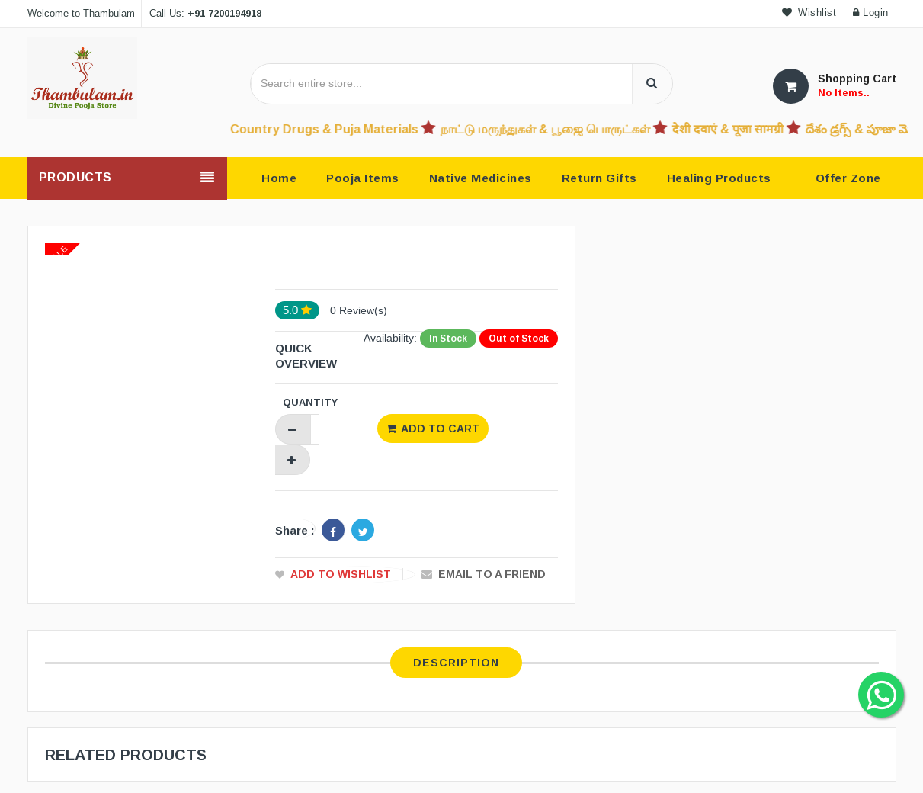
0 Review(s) (358, 311)
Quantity (310, 402)
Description (456, 663)
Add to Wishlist (340, 574)
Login (871, 13)
